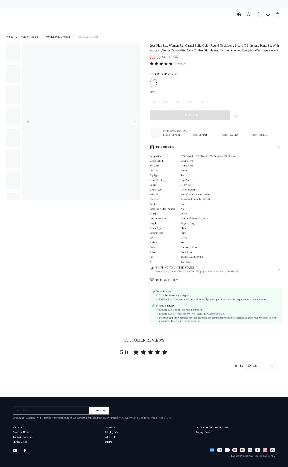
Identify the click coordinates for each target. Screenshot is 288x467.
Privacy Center (20, 441)
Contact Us (110, 427)
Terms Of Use (164, 417)
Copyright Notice (21, 432)
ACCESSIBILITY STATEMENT (212, 427)
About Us (17, 427)
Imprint (108, 441)
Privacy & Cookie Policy (141, 417)
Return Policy (111, 437)
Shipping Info (111, 432)
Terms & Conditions (22, 437)
